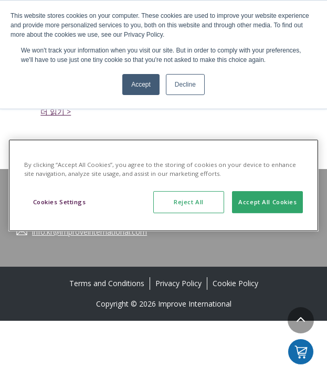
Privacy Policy (178, 283)
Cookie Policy (235, 283)
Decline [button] (185, 84)
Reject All (189, 202)
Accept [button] (141, 84)
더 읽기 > (55, 112)
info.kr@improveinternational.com (89, 232)
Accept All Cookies (267, 202)
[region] (163, 185)
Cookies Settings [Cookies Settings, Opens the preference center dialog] (59, 202)
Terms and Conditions (106, 283)
